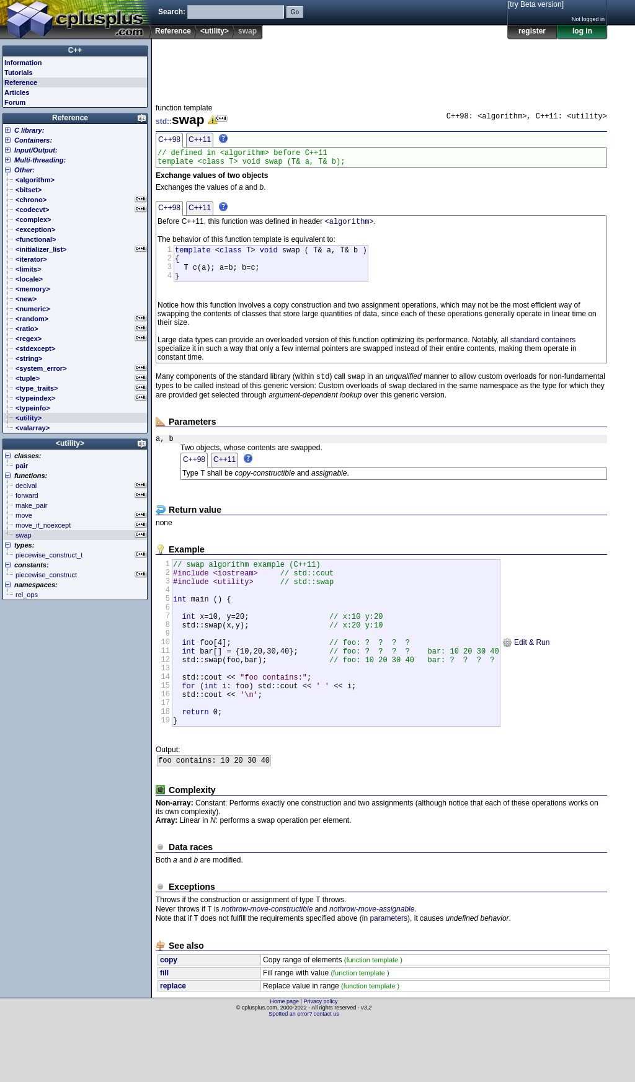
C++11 (200, 139)
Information (23, 62)
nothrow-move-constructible (267, 966)
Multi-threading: (40, 160)
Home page (285, 1060)
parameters (388, 977)
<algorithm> (349, 226)
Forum (14, 102)
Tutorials (18, 72)
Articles (16, 92)
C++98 (169, 139)
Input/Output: (36, 150)
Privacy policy (320, 1060)
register (532, 31)
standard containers (542, 352)
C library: (29, 130)
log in (582, 31)
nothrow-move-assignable (371, 966)
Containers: (33, 140)
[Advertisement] (381, 67)
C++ (75, 50)
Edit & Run (526, 678)
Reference (173, 31)
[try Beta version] (536, 4)
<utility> (214, 31)
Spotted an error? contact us (304, 1073)
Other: (24, 170)
